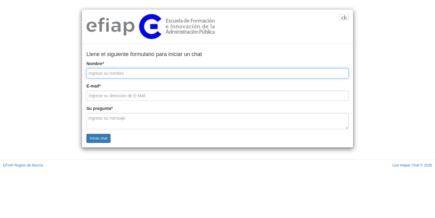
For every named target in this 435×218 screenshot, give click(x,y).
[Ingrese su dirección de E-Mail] (217, 96)
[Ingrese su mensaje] (217, 121)
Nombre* (95, 63)
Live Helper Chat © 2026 (412, 165)
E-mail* (93, 86)
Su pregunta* (99, 108)
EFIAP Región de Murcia (23, 165)
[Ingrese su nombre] (217, 73)
